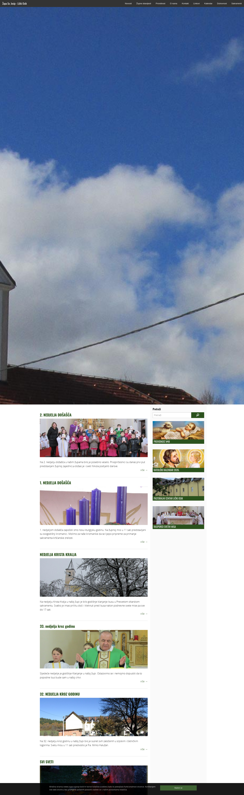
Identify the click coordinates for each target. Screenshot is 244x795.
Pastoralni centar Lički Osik (168, 498)
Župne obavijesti (143, 3)
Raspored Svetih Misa (165, 527)
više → (144, 470)
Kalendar (208, 3)
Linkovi (196, 3)
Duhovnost (222, 3)
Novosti (128, 3)
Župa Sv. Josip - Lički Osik (14, 3)
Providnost (160, 3)
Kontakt (185, 3)
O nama (173, 3)
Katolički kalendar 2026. (166, 470)
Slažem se (178, 788)
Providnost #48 (162, 441)
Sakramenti (236, 3)
